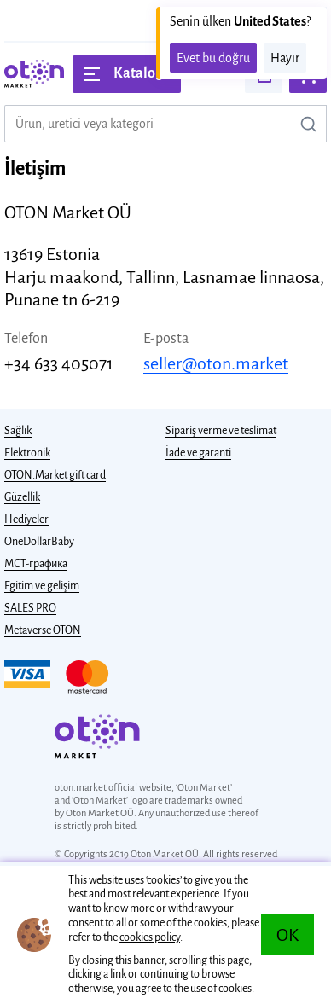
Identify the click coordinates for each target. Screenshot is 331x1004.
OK (287, 935)
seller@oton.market (215, 363)
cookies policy (149, 937)
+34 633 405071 (58, 363)
